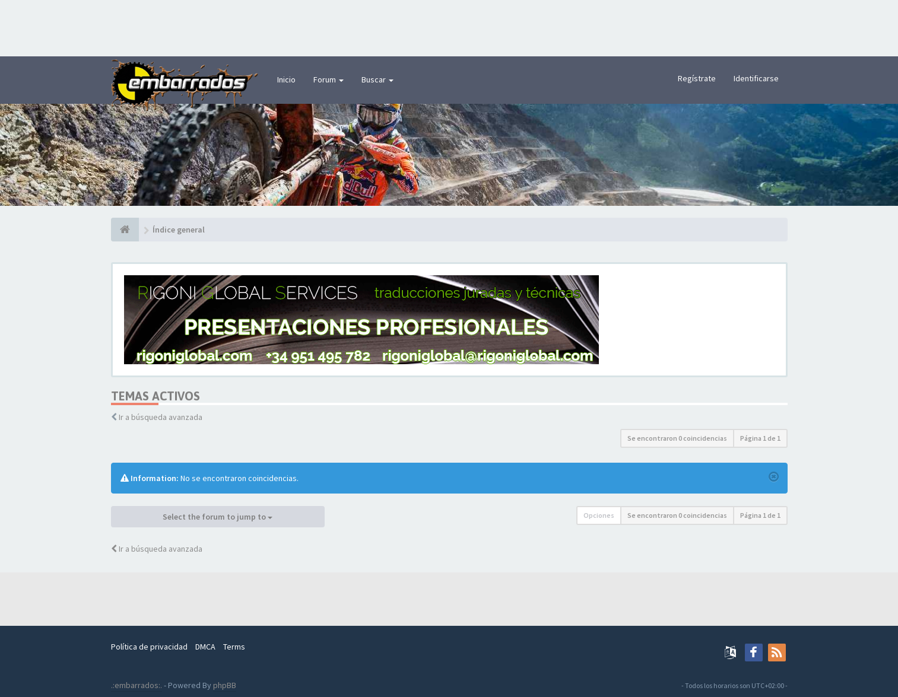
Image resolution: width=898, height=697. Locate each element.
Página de (760, 438)
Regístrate (697, 78)
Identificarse (756, 78)
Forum (328, 79)
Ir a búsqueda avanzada (160, 417)
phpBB (224, 685)
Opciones (598, 515)
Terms (234, 646)
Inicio (286, 79)
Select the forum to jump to (217, 516)
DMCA (205, 646)
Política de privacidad (149, 646)
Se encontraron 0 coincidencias (677, 438)
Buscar (377, 79)
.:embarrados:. (136, 685)
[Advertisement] (449, 26)
